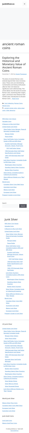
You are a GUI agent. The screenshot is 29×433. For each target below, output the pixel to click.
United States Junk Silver (9, 127)
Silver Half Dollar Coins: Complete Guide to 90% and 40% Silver (14, 248)
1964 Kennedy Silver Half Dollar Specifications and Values (15, 263)
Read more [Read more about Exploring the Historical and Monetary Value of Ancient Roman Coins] (15, 98)
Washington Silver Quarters (13, 165)
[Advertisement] (14, 22)
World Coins (6, 106)
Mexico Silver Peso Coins (9, 403)
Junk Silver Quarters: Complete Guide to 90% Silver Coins (15, 275)
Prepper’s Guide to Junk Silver (11, 195)
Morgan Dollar (9, 134)
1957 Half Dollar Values (13, 148)
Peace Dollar (9, 136)
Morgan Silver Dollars (11, 336)
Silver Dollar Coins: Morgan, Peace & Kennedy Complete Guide (14, 236)
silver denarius (10, 110)
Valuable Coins (6, 121)
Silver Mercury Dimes (11, 384)
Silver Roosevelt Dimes (12, 386)
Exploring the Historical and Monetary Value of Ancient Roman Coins (14, 64)
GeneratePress (14, 430)
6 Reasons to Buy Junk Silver (11, 124)
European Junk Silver (10, 192)
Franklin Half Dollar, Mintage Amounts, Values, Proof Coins (15, 254)
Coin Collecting (9, 103)
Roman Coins (18, 103)
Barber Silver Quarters (12, 170)
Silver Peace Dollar (10, 338)
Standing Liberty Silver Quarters (15, 167)
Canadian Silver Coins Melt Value (14, 184)
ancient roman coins (10, 108)
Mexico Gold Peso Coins (9, 423)
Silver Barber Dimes (11, 381)
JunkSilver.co (8, 4)
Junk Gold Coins (7, 420)
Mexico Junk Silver (9, 190)
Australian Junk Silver (10, 187)
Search (4, 203)
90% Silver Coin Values (9, 119)
